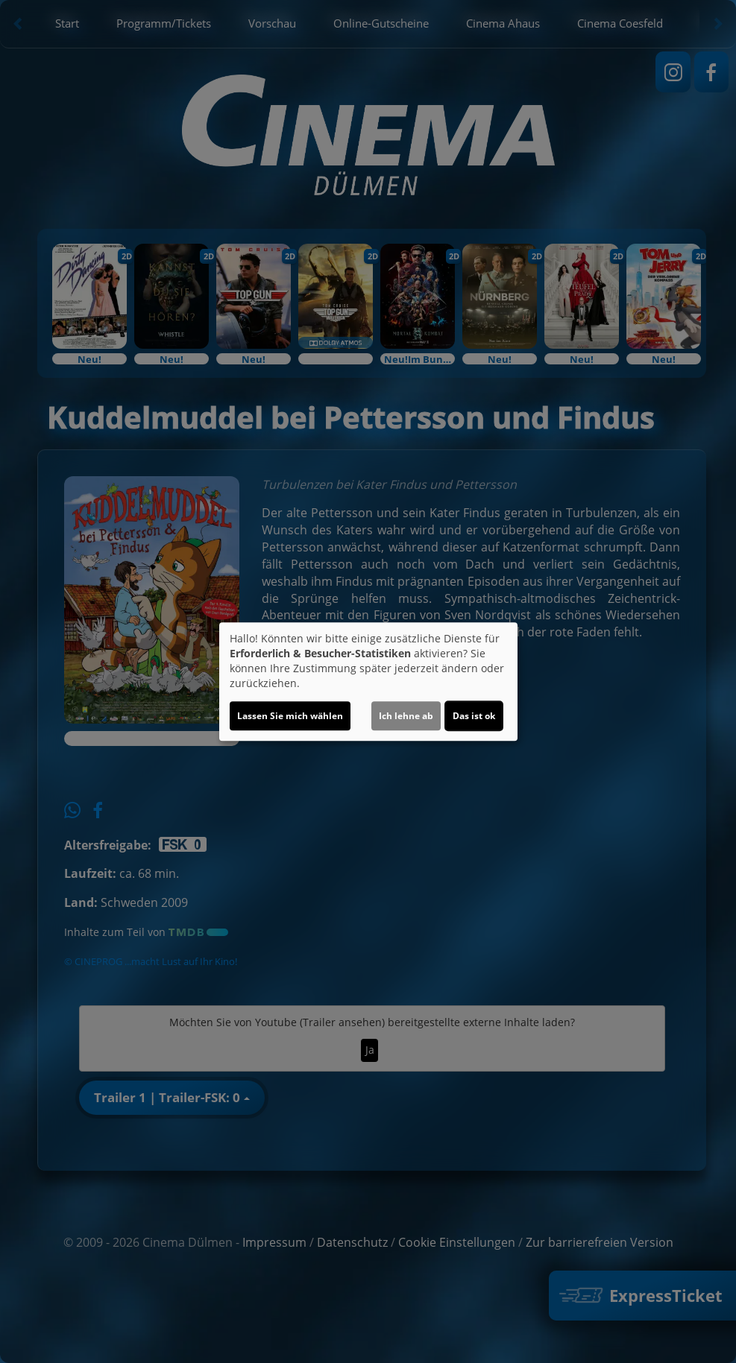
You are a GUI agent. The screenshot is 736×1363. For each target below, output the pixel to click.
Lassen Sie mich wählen (290, 715)
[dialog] (368, 681)
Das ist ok (474, 715)
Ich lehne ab (406, 715)
